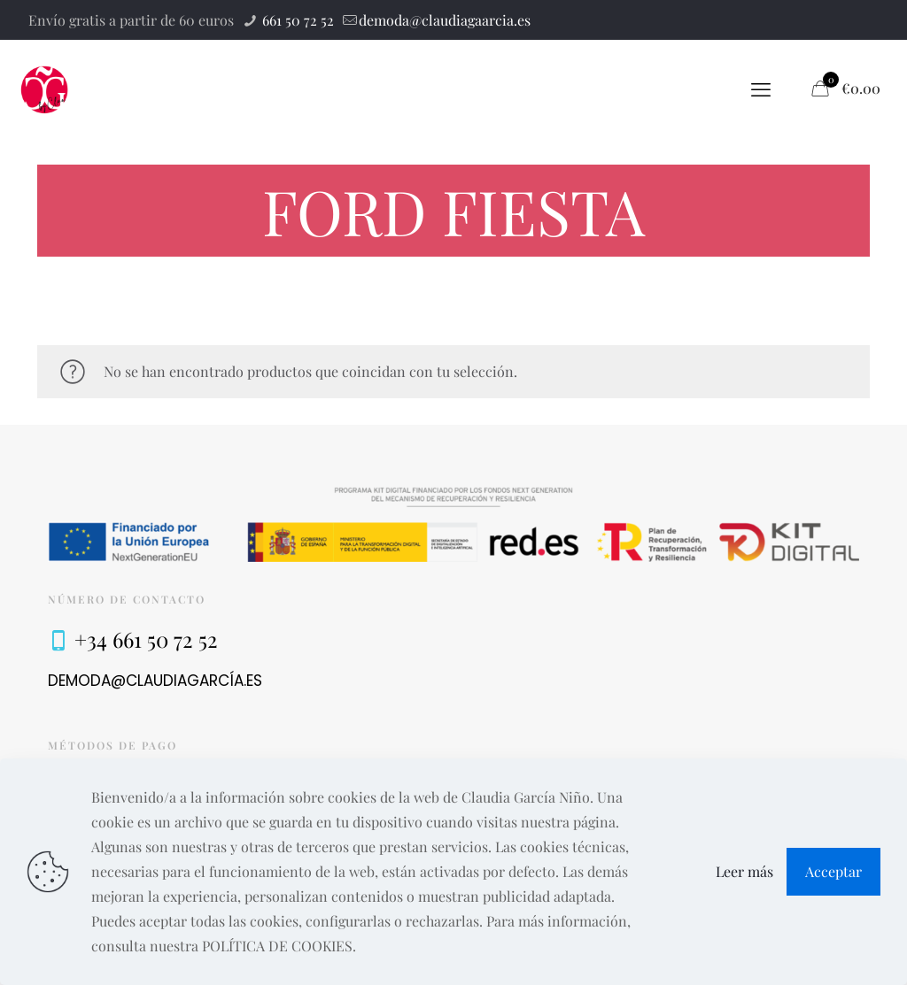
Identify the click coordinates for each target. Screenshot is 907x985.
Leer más (744, 871)
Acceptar (833, 871)
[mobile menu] (761, 88)
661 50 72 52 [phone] (296, 20)
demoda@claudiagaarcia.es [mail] (445, 20)
